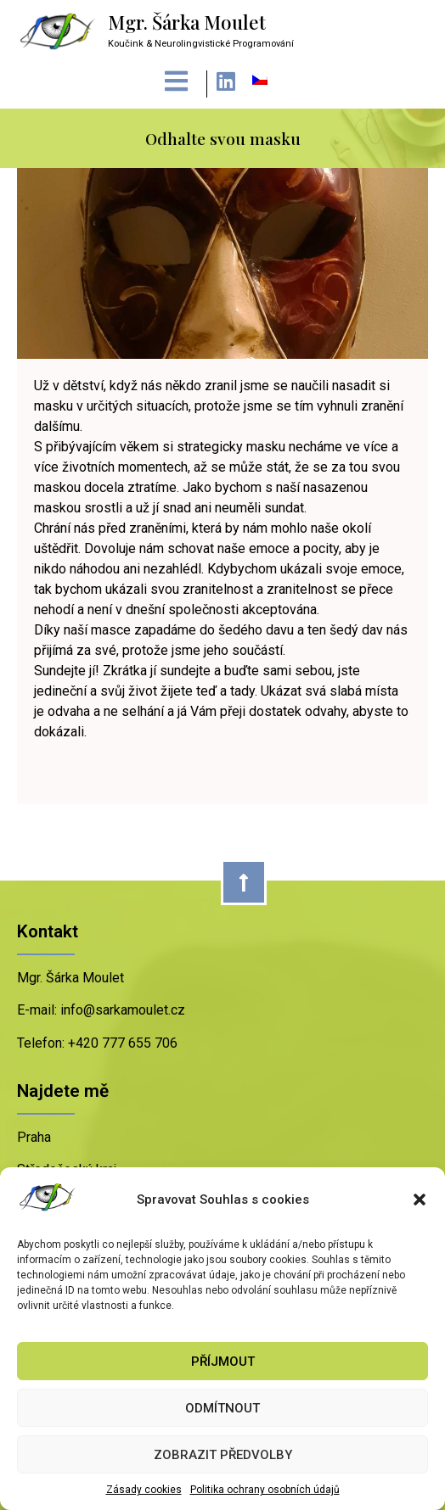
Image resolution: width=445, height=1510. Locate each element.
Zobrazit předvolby (223, 1454)
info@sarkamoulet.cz (121, 1010)
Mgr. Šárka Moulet (187, 22)
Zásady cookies (144, 1490)
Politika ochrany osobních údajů (265, 1490)
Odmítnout (222, 1408)
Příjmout (223, 1361)
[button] (419, 1199)
